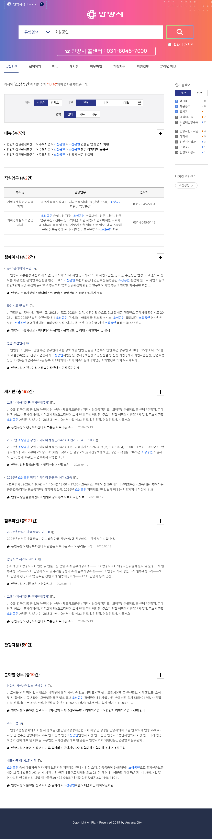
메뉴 (55, 67)
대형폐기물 (186, 117)
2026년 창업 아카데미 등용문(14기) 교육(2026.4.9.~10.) (50, 440)
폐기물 (184, 101)
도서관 (184, 111)
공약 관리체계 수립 (19, 268)
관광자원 (119, 67)
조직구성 (12, 723)
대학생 (184, 136)
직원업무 (143, 67)
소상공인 (185, 147)
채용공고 (185, 106)
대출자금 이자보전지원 (21, 760)
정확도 (55, 102)
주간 (199, 93)
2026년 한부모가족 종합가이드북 (28, 532)
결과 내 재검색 (183, 45)
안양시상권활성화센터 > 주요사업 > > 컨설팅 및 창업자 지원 (58, 144)
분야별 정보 (168, 67)
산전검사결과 (188, 141)
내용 (94, 114)
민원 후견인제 (16, 343)
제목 (82, 114)
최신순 (41, 102)
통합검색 (11, 67)
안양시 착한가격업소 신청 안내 (26, 686)
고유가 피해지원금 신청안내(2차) (28, 402)
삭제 (192, 185)
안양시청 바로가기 (25, 4)
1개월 (125, 102)
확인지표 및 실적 (18, 306)
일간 (183, 93)
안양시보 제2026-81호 (22, 559)
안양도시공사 (188, 152)
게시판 (74, 67)
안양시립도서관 (189, 131)
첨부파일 (96, 67)
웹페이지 (35, 67)
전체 (86, 102)
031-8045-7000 (127, 51)
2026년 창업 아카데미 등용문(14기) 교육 (39, 477)
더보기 (160, 133)
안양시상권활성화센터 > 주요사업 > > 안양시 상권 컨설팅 (50, 154)
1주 (106, 102)
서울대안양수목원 (189, 124)
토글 (139, 103)
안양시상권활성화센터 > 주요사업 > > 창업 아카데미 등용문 (57, 149)
